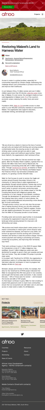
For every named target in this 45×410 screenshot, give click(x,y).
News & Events (7, 358)
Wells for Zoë (18, 106)
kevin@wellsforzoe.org (16, 74)
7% (26, 97)
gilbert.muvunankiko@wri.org (14, 395)
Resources (27, 348)
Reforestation (9, 60)
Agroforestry (9, 58)
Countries (38, 302)
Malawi (5, 55)
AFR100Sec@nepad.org (9, 371)
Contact (27, 355)
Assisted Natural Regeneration (23, 58)
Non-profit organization (11, 63)
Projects (4, 351)
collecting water (32, 93)
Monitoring (5, 355)
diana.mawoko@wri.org (9, 378)
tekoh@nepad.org (10, 389)
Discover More (8, 7)
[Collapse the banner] (43, 3)
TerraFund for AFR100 (19, 168)
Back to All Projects (11, 66)
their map (18, 264)
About (26, 351)
